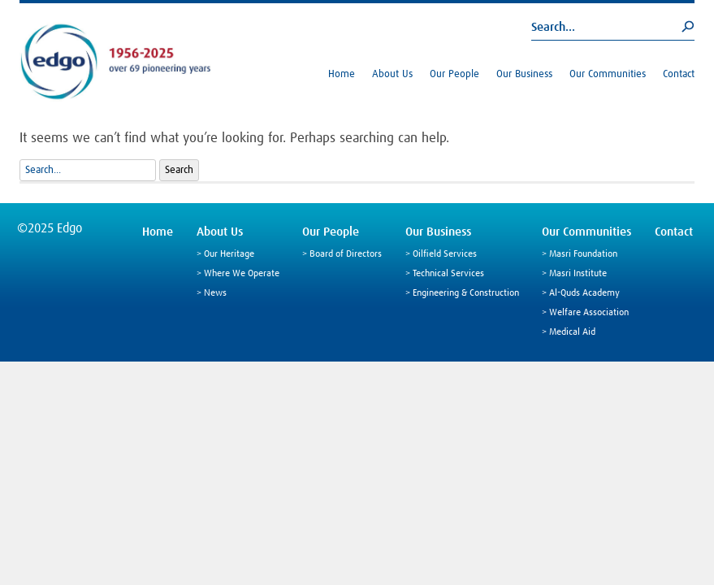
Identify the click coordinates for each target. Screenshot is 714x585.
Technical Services (448, 274)
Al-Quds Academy (584, 293)
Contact (679, 74)
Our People (454, 74)
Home (341, 74)
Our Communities (607, 74)
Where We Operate (241, 274)
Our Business (524, 74)
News (215, 293)
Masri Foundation (583, 254)
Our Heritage (229, 254)
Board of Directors (345, 254)
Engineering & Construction (466, 293)
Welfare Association (589, 313)
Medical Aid (572, 332)
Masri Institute (578, 274)
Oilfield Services (445, 254)
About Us (392, 74)
